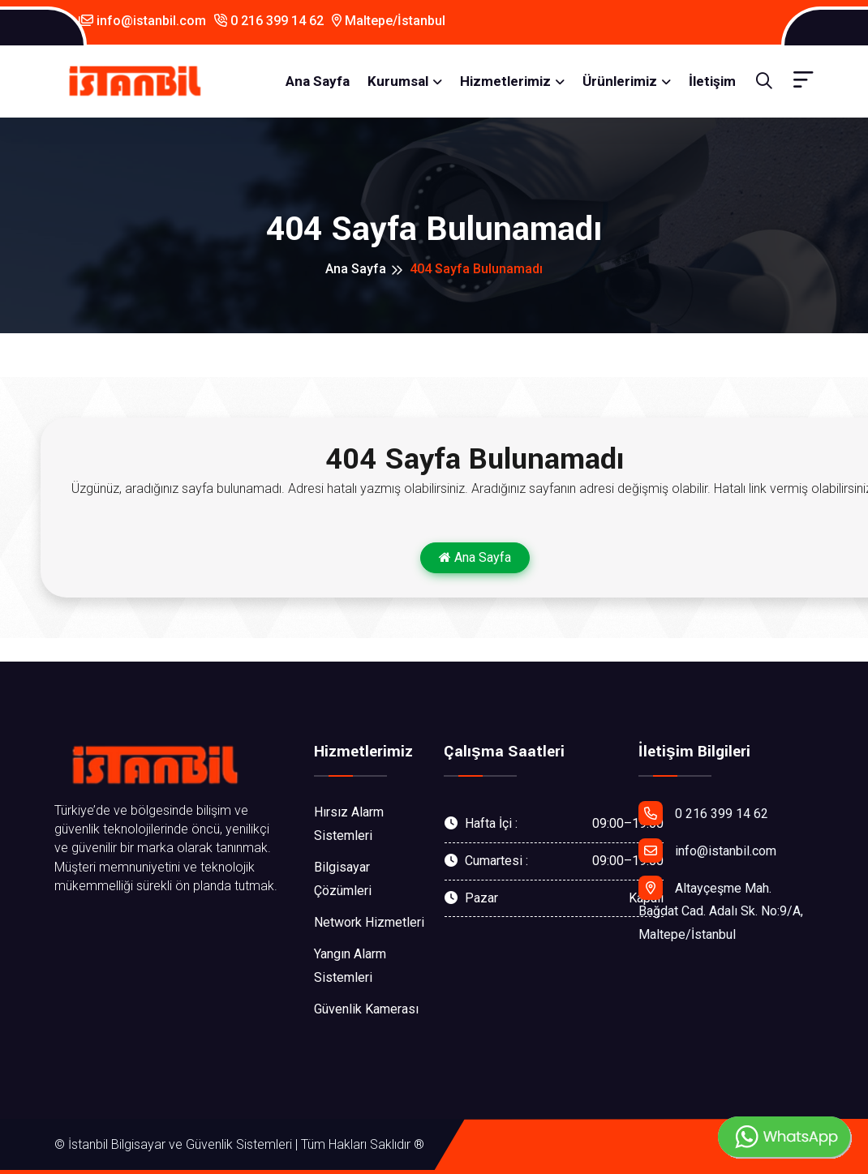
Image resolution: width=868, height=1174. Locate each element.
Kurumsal (397, 81)
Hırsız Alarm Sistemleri (349, 823)
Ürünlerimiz (619, 81)
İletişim (712, 81)
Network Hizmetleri (369, 922)
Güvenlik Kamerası (366, 1009)
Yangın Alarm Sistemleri (350, 965)
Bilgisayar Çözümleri (343, 878)
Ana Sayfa (318, 81)
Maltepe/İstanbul (388, 20)
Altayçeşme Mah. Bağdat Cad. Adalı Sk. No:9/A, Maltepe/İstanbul (720, 909)
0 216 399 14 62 (269, 20)
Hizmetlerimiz (505, 81)
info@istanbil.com (142, 20)
